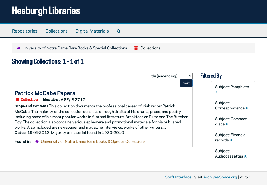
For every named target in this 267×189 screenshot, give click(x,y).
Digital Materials (92, 31)
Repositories (25, 31)
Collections (56, 31)
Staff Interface (178, 177)
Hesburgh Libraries (46, 10)
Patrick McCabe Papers (45, 92)
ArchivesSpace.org (220, 177)
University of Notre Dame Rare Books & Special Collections (75, 47)
